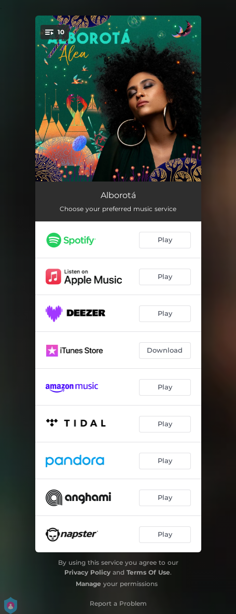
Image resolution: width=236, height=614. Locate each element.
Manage (88, 584)
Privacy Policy (87, 572)
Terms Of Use (148, 572)
